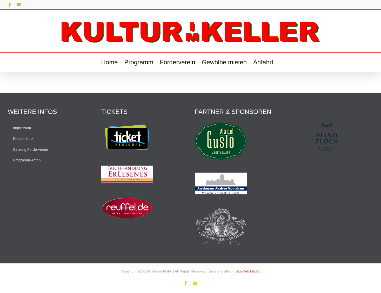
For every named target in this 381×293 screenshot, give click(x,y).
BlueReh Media (247, 271)
